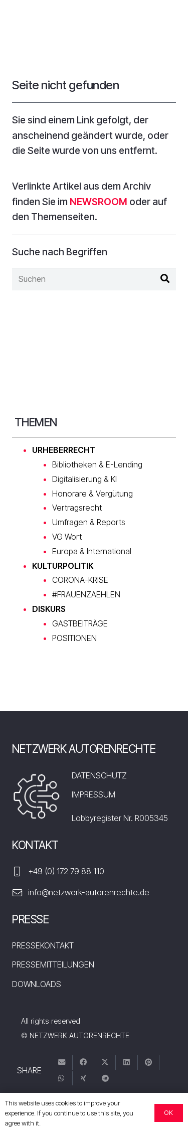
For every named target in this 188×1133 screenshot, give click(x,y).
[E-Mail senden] (62, 1062)
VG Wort (67, 537)
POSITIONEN (74, 638)
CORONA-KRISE (80, 580)
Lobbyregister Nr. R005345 (120, 818)
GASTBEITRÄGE (80, 623)
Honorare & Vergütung (92, 494)
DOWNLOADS (36, 984)
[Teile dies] (83, 1062)
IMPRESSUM (93, 794)
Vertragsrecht (77, 508)
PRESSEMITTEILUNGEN (53, 964)
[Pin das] (148, 1062)
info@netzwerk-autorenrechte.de (88, 892)
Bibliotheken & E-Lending (97, 464)
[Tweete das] (105, 1062)
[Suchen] (94, 279)
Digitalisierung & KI (84, 479)
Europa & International (91, 551)
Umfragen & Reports (88, 522)
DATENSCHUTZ (99, 775)
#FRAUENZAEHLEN (86, 594)
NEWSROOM (98, 202)
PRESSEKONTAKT (43, 945)
